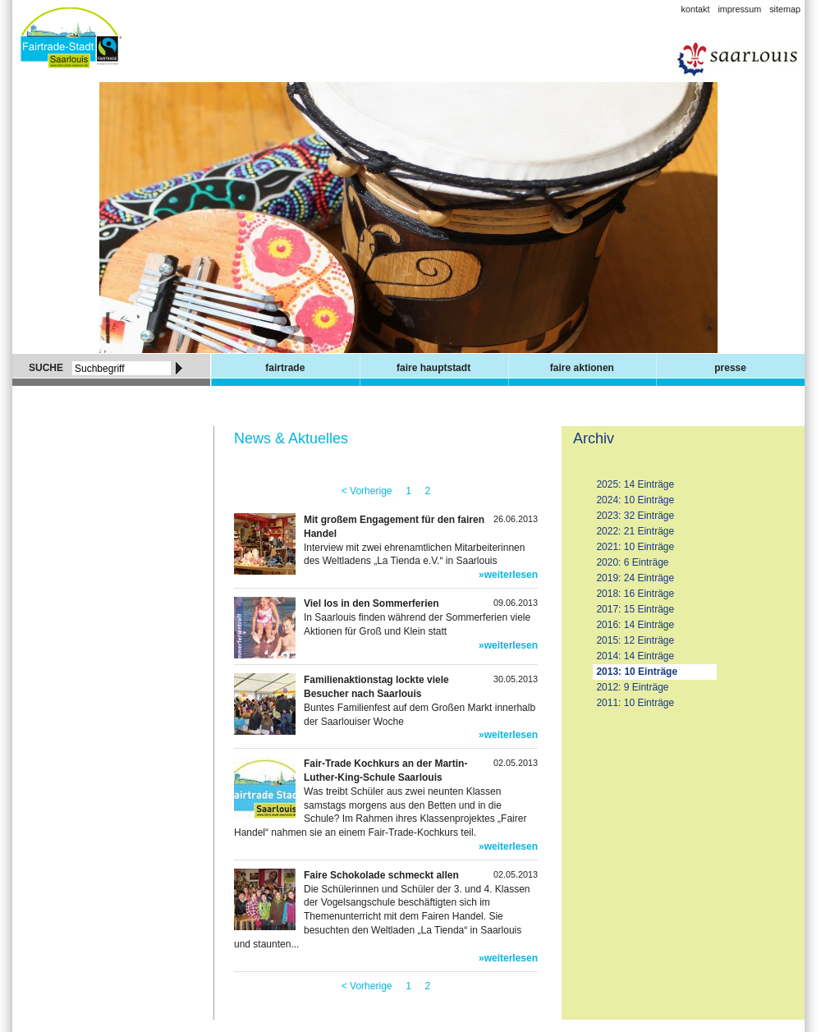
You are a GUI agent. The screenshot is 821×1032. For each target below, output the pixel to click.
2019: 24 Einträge (635, 578)
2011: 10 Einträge (635, 703)
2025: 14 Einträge (635, 484)
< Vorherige (367, 491)
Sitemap (784, 9)
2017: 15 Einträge (635, 609)
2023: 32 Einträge (635, 515)
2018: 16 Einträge (635, 593)
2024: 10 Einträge (635, 500)
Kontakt (695, 9)
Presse (730, 368)
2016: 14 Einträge (635, 625)
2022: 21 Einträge (635, 531)
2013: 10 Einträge (636, 671)
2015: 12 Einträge (635, 640)
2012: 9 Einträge (632, 687)
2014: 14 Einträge (635, 656)
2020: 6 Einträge (632, 562)
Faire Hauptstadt (433, 368)
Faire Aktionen (582, 368)
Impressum (739, 9)
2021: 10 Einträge (635, 547)
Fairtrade (285, 368)
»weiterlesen (508, 574)
